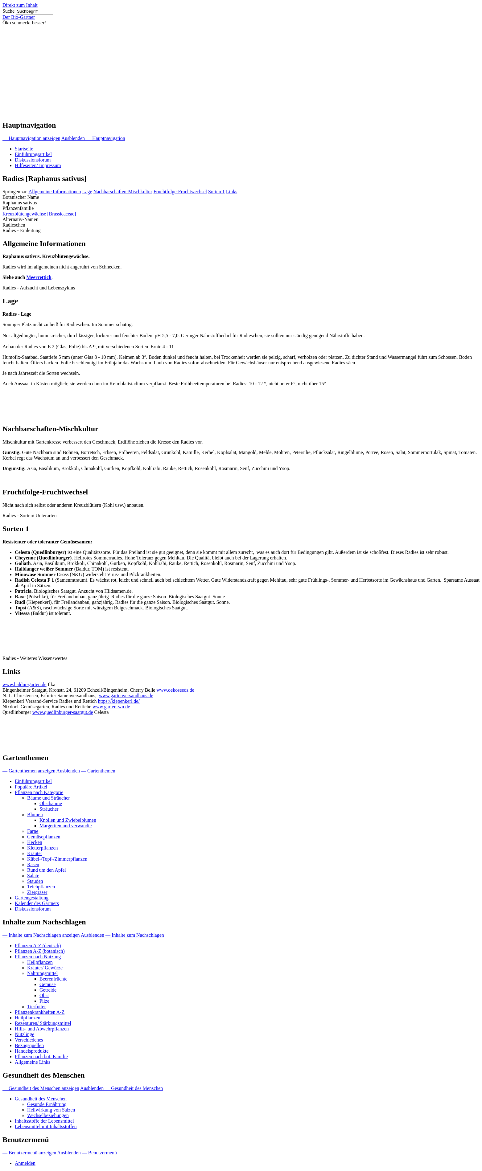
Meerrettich (38, 277)
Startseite (24, 148)
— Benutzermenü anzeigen (29, 1152)
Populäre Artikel (31, 786)
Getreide (47, 990)
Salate (33, 875)
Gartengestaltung (31, 897)
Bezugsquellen (29, 1045)
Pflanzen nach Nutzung (38, 956)
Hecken (34, 842)
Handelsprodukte (31, 1051)
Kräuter (34, 853)
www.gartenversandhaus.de (126, 695)
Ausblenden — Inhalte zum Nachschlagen (122, 935)
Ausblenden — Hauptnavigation (93, 138)
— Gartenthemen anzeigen (28, 770)
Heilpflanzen (40, 962)
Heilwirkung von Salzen (51, 1109)
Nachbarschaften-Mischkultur (122, 191)
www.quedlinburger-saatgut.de (62, 712)
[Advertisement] (241, 72)
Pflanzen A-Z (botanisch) (40, 951)
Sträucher (48, 809)
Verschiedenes (29, 1039)
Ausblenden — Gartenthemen (85, 770)
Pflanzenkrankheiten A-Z (39, 1012)
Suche (8, 11)
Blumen (35, 814)
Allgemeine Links (32, 1062)
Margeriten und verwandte (65, 825)
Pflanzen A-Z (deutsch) (38, 945)
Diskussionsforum (33, 159)
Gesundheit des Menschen (41, 1098)
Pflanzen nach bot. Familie (41, 1056)
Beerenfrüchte (53, 978)
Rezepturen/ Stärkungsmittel (43, 1023)
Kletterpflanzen (42, 847)
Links (231, 191)
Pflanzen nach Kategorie (39, 792)
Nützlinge (24, 1034)
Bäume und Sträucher (48, 797)
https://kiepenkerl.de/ (119, 701)
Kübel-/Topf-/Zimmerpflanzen (57, 859)
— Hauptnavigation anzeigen (31, 138)
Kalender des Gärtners (37, 903)
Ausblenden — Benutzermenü (87, 1152)
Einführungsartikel (33, 154)
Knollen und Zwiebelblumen (67, 820)
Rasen (33, 864)
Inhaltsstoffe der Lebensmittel (44, 1121)
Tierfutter (36, 1006)
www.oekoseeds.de (175, 690)
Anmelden (25, 1163)
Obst (44, 995)
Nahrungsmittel (42, 973)
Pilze (44, 1001)
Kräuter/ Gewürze (45, 967)
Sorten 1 (216, 191)
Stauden (35, 881)
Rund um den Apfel (46, 870)
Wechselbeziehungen (48, 1115)
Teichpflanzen (41, 886)
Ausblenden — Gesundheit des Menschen (121, 1088)
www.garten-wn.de (111, 706)
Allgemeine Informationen (54, 191)
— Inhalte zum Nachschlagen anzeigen (41, 935)
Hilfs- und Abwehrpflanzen (42, 1028)
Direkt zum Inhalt (20, 5)
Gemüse (47, 984)
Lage (87, 191)
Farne (32, 831)
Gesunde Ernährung (47, 1104)
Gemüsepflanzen (43, 836)
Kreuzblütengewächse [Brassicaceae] (39, 213)
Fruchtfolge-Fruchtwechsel (180, 191)
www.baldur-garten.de (24, 684)
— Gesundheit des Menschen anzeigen (40, 1088)
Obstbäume (50, 803)
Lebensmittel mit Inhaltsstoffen (46, 1126)
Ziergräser (37, 892)
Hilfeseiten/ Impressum (38, 165)
